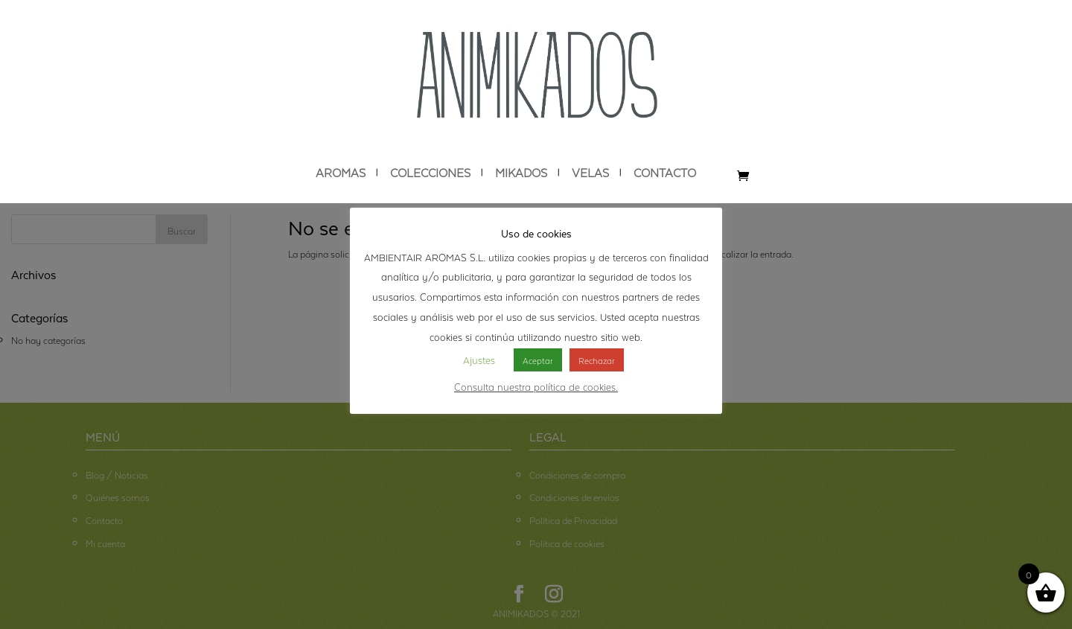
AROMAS (341, 172)
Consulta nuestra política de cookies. (536, 385)
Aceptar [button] (538, 359)
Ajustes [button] (479, 358)
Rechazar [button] (596, 359)
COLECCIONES (430, 172)
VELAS (590, 172)
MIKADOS (521, 172)
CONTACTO (665, 172)
